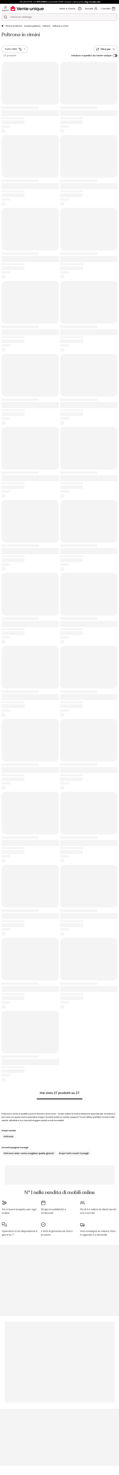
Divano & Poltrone (14, 26)
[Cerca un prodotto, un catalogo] (5, 17)
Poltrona (46, 26)
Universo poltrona (32, 26)
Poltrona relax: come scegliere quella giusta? (29, 1153)
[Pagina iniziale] (2, 26)
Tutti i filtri (11, 49)
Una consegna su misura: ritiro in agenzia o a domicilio (98, 1233)
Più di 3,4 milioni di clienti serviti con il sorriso (98, 1211)
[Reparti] (5, 7)
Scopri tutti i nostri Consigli (74, 1153)
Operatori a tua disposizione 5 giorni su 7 (19, 1233)
